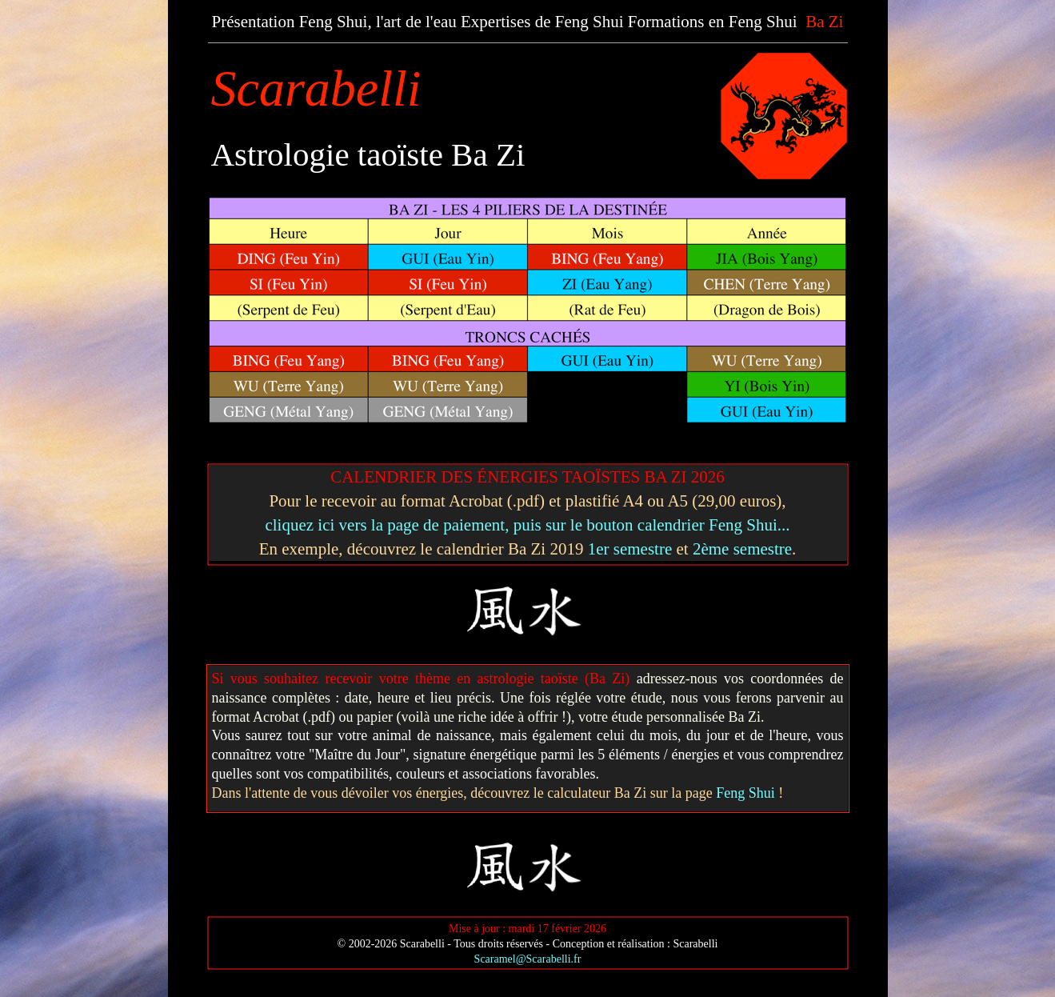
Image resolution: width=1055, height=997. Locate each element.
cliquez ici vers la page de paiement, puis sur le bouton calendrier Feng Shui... (527, 525)
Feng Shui (745, 793)
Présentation (253, 21)
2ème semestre (742, 549)
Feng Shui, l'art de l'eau (378, 21)
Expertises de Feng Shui (542, 21)
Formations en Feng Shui (712, 21)
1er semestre (630, 549)
